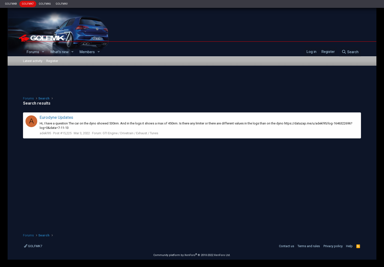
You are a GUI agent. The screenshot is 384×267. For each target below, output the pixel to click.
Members (87, 52)
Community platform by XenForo (191, 255)
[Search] (350, 52)
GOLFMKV (62, 3)
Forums (33, 52)
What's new (59, 52)
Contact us (286, 246)
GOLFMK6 (45, 3)
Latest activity (32, 61)
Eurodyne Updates (56, 117)
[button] (43, 52)
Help (349, 246)
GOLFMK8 (11, 3)
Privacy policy (333, 246)
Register (52, 61)
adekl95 (45, 133)
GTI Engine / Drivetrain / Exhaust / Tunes (130, 133)
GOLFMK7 (28, 3)
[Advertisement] (192, 80)
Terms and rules (309, 246)
